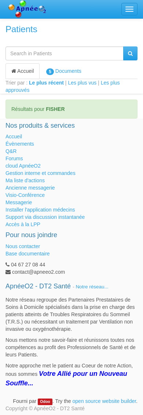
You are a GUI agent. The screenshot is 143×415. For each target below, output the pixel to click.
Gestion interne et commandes (41, 173)
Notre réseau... (92, 286)
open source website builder (104, 401)
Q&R (11, 151)
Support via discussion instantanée (45, 217)
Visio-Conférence (25, 195)
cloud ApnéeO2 (23, 166)
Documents (63, 71)
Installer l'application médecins (40, 210)
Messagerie (19, 202)
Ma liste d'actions (25, 180)
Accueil (22, 71)
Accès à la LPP (23, 224)
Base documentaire (28, 254)
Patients (21, 29)
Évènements (20, 144)
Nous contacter (23, 246)
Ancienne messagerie (30, 188)
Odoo (45, 401)
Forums (14, 158)
